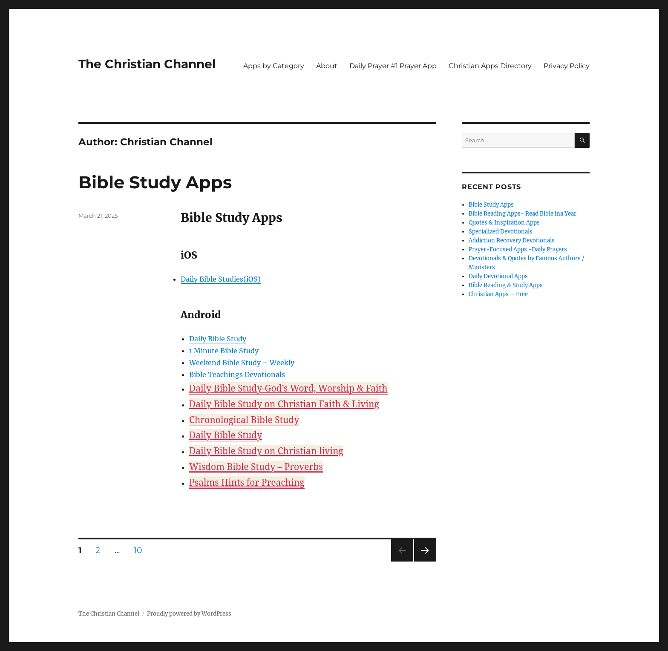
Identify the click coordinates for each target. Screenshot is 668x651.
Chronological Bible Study (244, 420)
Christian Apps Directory (490, 66)
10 (141, 550)
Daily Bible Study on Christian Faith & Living (284, 404)
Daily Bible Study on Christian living (266, 451)
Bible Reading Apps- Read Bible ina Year (522, 213)
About (326, 66)
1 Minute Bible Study (224, 350)
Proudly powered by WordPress (189, 613)
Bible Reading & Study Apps (506, 285)
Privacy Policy (567, 66)
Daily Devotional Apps (498, 276)
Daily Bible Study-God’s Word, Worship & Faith (288, 388)
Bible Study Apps (155, 182)
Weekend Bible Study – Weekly (241, 362)
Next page (425, 561)
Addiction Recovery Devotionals (512, 240)
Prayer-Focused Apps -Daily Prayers (518, 249)
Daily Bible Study (217, 338)
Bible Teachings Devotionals (237, 374)
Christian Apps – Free (498, 294)
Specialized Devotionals (501, 231)
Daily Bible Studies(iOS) (221, 279)
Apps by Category (273, 66)
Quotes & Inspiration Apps (504, 222)
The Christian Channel (147, 64)
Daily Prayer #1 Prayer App (393, 66)
